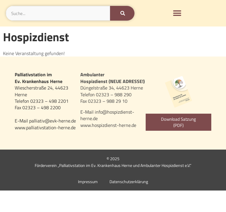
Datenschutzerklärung (128, 182)
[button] (177, 13)
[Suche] (122, 13)
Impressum (88, 182)
